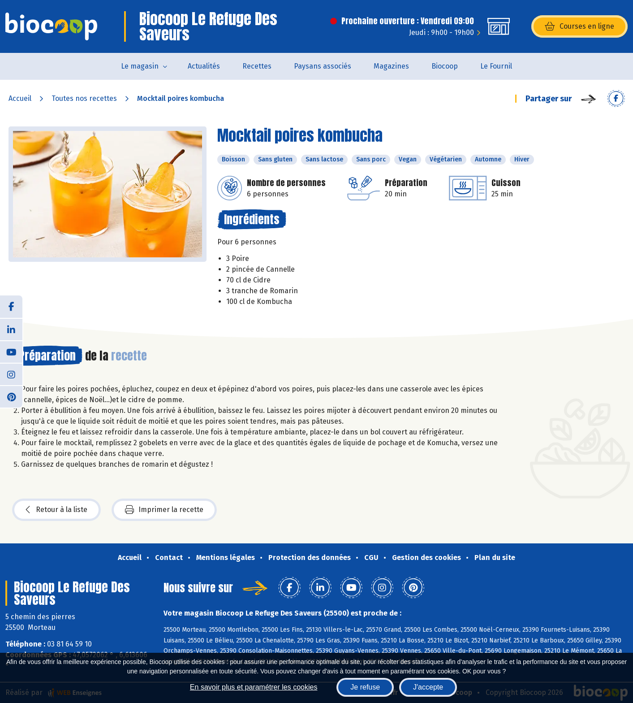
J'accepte (428, 687)
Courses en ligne (579, 26)
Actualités (204, 66)
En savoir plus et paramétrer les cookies (254, 687)
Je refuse (365, 687)
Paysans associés (322, 66)
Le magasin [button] (140, 66)
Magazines (391, 66)
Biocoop (444, 66)
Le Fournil (496, 66)
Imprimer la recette (164, 509)
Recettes (256, 66)
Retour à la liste (56, 509)
